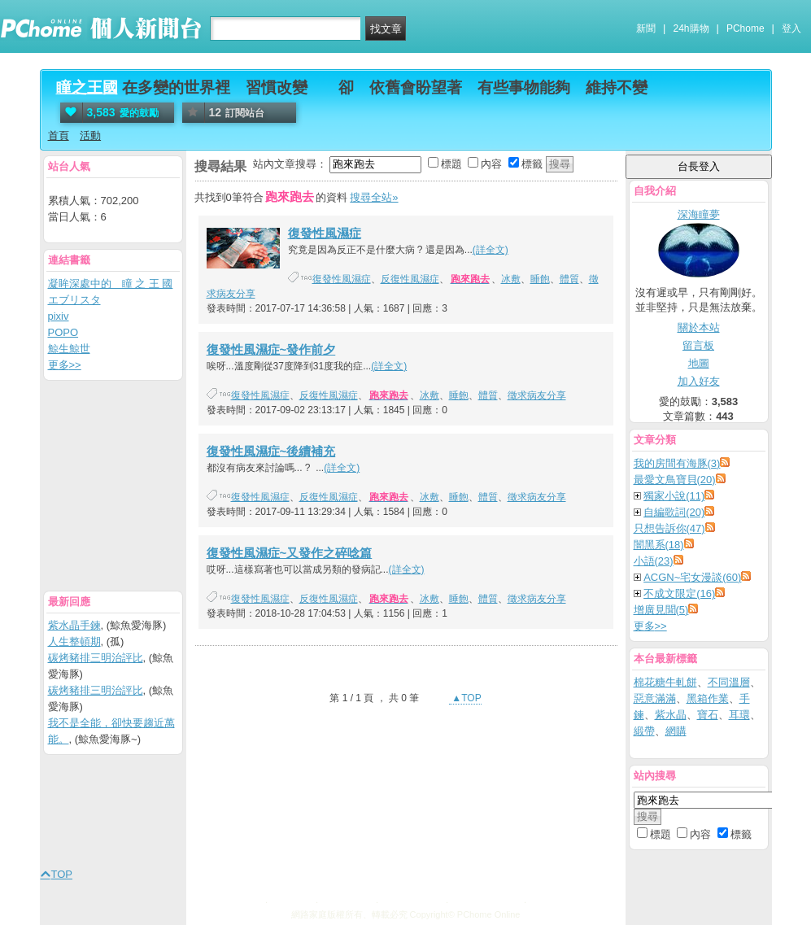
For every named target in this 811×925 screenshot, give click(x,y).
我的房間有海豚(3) (677, 463)
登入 (791, 28)
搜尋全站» (374, 197)
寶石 (707, 715)
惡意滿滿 (655, 698)
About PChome (484, 899)
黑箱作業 (708, 698)
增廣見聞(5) (661, 610)
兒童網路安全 (411, 899)
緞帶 (644, 731)
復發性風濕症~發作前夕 (271, 349)
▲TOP (465, 698)
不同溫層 (729, 682)
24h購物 (691, 28)
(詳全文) (490, 249)
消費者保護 (345, 899)
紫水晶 (671, 715)
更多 (650, 626)
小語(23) (654, 561)
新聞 (646, 28)
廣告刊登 (290, 899)
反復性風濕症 (410, 279)
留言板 (698, 345)
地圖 (698, 363)
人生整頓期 (74, 641)
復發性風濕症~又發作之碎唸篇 (290, 553)
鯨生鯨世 (69, 349)
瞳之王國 (87, 87)
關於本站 (699, 327)
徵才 (539, 899)
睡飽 (540, 279)
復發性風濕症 (324, 233)
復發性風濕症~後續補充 (271, 451)
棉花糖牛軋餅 (665, 682)
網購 (676, 731)
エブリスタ (74, 300)
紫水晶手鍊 (74, 625)
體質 (569, 279)
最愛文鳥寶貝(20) (675, 479)
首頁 (58, 135)
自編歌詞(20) (673, 512)
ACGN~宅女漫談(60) (692, 577)
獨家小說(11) (673, 496)
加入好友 (699, 381)
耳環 (739, 715)
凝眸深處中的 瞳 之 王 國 (110, 283)
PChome (745, 28)
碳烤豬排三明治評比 (95, 658)
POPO (63, 332)
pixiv (58, 316)
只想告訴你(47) (669, 528)
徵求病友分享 (537, 395)
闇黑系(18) (659, 545)
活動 (90, 135)
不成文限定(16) (679, 593)
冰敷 (511, 279)
